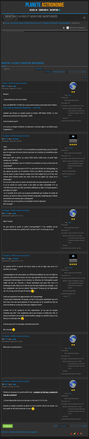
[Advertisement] (44, 46)
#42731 (6, 86)
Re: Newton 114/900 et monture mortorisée (15, 136)
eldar (14, 86)
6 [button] (79, 71)
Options (56, 426)
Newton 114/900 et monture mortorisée (22, 63)
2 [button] (69, 71)
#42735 (6, 259)
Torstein (15, 139)
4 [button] (74, 71)
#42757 (6, 339)
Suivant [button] (83, 71)
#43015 (6, 384)
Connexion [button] (43, 10)
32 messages (47, 71)
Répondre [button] (7, 426)
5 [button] (78, 426)
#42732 (6, 139)
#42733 (6, 213)
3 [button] (73, 426)
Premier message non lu (59, 71)
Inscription (55, 10)
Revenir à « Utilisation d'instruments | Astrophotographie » (19, 432)
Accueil (33, 10)
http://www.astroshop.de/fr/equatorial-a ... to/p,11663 (21, 108)
